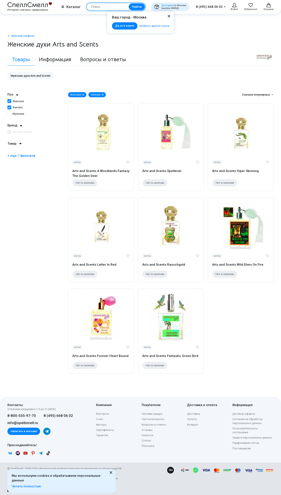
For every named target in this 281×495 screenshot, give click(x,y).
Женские (15, 101)
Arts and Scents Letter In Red (94, 265)
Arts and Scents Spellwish (161, 171)
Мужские (15, 114)
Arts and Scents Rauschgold (163, 265)
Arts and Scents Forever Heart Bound (100, 356)
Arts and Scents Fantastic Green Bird (170, 356)
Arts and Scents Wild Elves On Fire (237, 265)
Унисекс (15, 107)
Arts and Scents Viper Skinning (235, 171)
